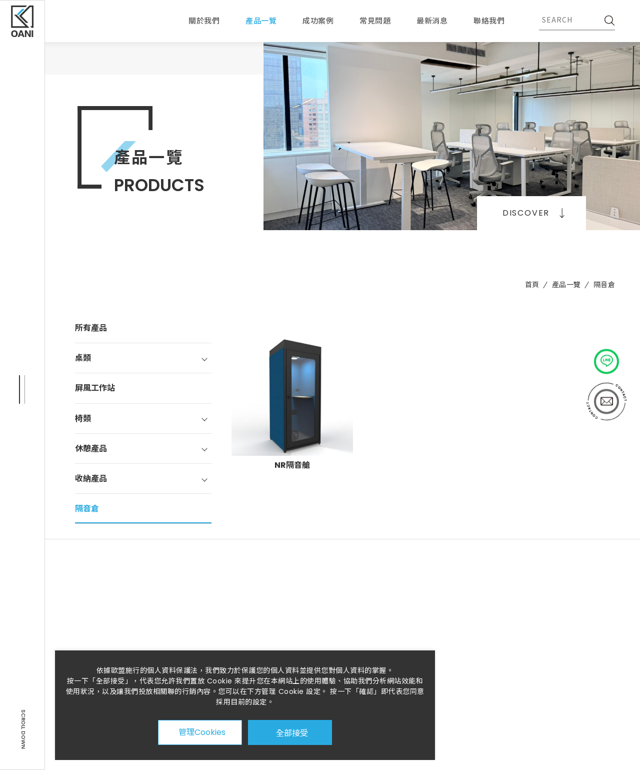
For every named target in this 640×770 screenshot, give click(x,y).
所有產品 (91, 328)
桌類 (83, 358)
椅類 (83, 418)
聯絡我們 (489, 21)
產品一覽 (566, 284)
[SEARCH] (607, 20)
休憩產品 (91, 448)
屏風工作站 (95, 388)
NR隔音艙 (292, 465)
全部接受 (292, 732)
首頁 (532, 284)
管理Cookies (202, 732)
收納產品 (91, 478)
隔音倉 (605, 284)
